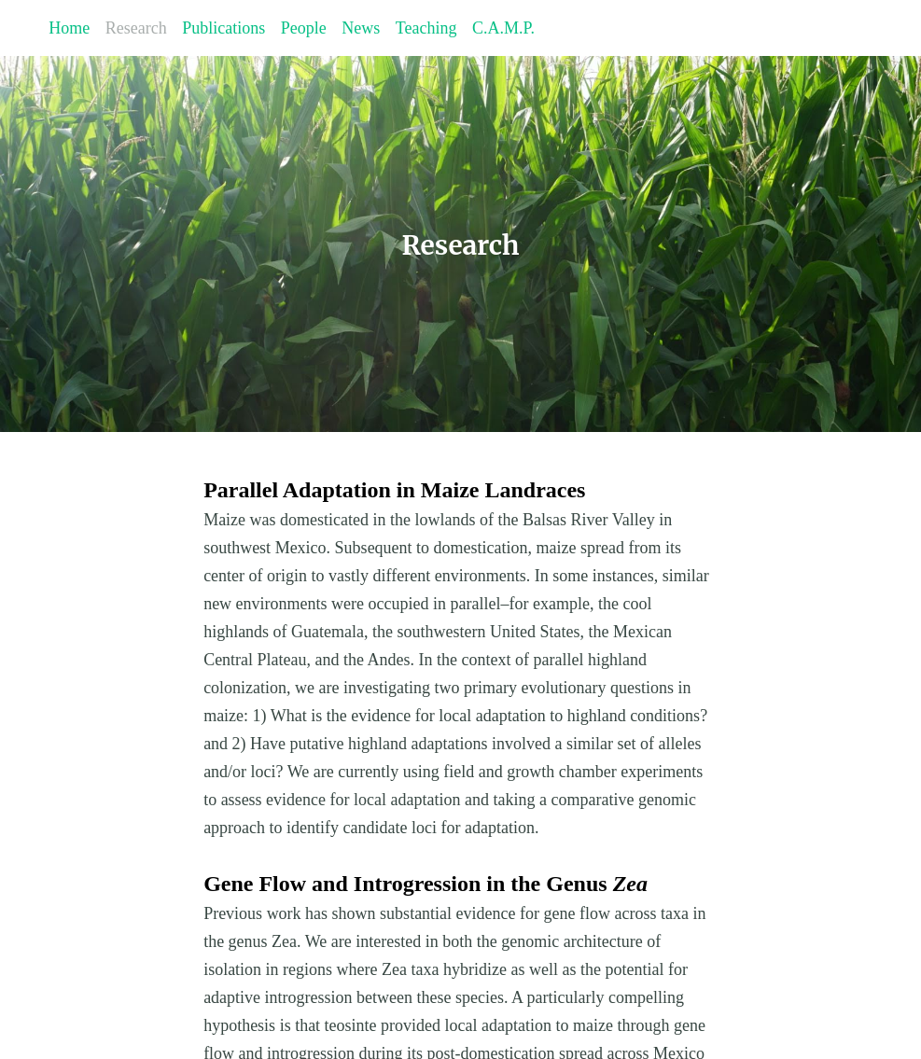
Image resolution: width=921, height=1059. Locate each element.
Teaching (426, 28)
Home (69, 28)
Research (136, 28)
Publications (223, 28)
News (361, 28)
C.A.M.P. (503, 28)
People (304, 28)
